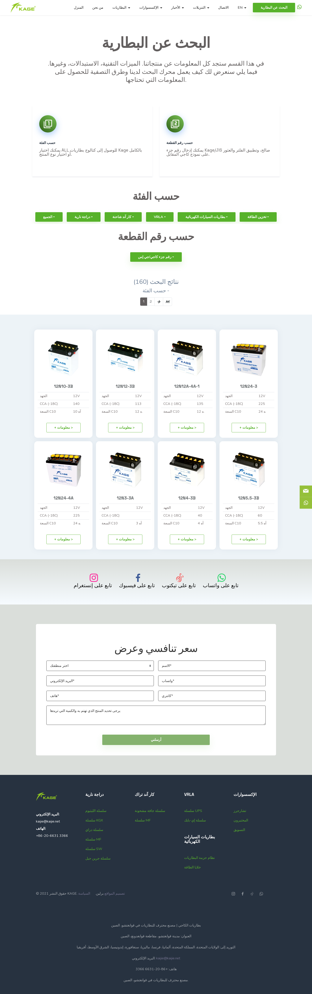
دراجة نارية (82, 228)
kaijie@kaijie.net (48, 833)
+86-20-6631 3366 (52, 847)
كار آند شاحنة (121, 228)
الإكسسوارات (148, 7)
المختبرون (241, 832)
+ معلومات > (63, 439)
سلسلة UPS (193, 822)
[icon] (299, 7)
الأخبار (175, 7)
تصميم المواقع (114, 905)
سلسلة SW (93, 860)
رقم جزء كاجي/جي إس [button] (154, 268)
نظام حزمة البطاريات (199, 869)
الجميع (47, 228)
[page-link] (158, 313)
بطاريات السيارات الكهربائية (205, 228)
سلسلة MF (93, 851)
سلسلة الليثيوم (95, 822)
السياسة (84, 905)
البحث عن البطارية (274, 7)
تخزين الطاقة (256, 228)
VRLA (158, 228)
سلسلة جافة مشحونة (150, 822)
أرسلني (156, 751)
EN (240, 7)
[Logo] (23, 7)
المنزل (78, 7)
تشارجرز (240, 822)
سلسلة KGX (94, 832)
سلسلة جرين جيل (97, 870)
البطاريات (119, 7)
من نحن (97, 7)
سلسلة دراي (94, 841)
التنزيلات (199, 7)
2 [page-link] (151, 313)
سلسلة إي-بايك (195, 832)
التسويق (239, 841)
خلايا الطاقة (192, 879)
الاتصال (223, 7)
